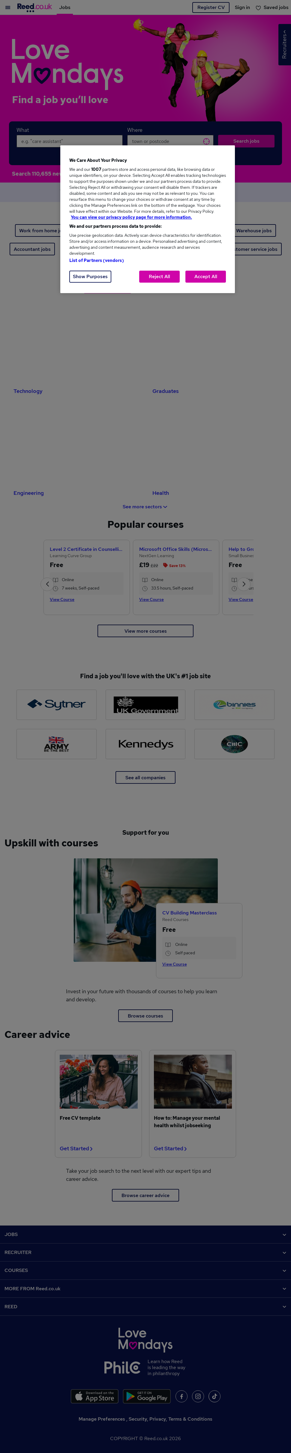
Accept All (205, 276)
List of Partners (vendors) (96, 260)
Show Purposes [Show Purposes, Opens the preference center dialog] (90, 276)
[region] (147, 219)
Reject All (159, 276)
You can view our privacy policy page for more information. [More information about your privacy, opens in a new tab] (131, 217)
